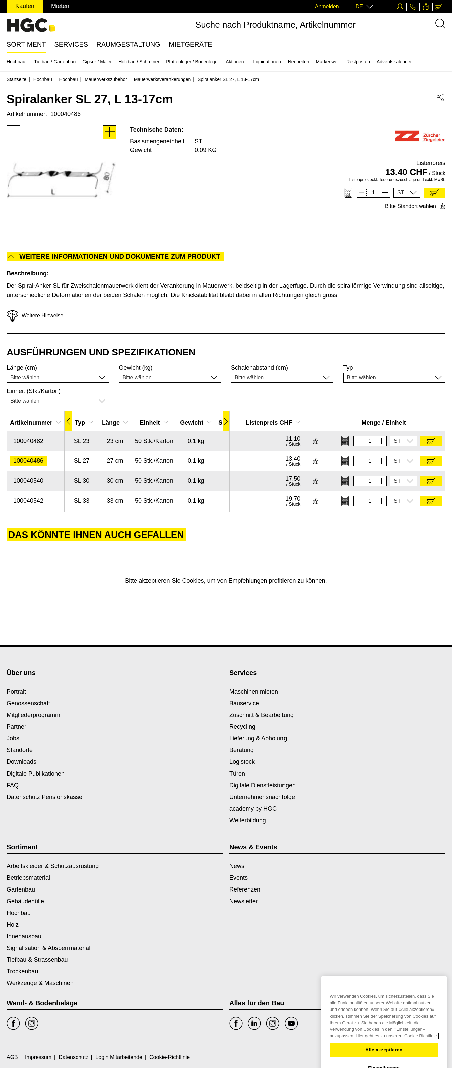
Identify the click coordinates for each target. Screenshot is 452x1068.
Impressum (38, 1057)
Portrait (16, 691)
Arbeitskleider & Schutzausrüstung (53, 866)
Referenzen (244, 889)
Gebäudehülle (25, 901)
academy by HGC (253, 808)
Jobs (13, 738)
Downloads (21, 761)
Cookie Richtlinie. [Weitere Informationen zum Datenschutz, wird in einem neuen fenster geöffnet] (421, 1064)
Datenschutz (73, 1057)
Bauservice (244, 703)
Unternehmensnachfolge (262, 797)
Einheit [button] (154, 422)
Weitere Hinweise (35, 316)
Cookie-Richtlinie (169, 1057)
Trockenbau (22, 971)
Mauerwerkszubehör (106, 79)
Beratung (241, 750)
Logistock (242, 761)
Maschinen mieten (253, 691)
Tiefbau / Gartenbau (55, 61)
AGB (12, 1057)
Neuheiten (298, 61)
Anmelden (327, 6)
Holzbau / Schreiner (138, 61)
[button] (406, 193)
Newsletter (243, 901)
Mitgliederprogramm (33, 715)
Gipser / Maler (97, 61)
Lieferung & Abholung (258, 738)
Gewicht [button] (196, 422)
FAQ (13, 785)
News (236, 866)
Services (71, 44)
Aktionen (235, 61)
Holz (13, 924)
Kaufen (24, 6)
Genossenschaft (28, 703)
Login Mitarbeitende (118, 1057)
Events (238, 877)
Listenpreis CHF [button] (273, 422)
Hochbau (16, 61)
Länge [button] (115, 422)
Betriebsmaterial (28, 877)
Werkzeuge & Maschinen (40, 983)
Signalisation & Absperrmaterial (48, 948)
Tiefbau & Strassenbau (37, 959)
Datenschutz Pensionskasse (44, 797)
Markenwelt (328, 61)
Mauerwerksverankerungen (162, 79)
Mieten (60, 6)
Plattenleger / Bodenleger (192, 61)
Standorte (20, 750)
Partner (16, 726)
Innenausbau (24, 936)
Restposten (358, 61)
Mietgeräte (190, 44)
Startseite (16, 79)
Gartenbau (21, 889)
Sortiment (26, 44)
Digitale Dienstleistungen (262, 785)
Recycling (242, 726)
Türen (237, 773)
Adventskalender (394, 61)
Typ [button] (84, 422)
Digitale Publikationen (36, 773)
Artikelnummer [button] (35, 422)
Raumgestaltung (128, 44)
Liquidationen (267, 61)
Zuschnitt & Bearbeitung (261, 715)
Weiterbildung (247, 820)
